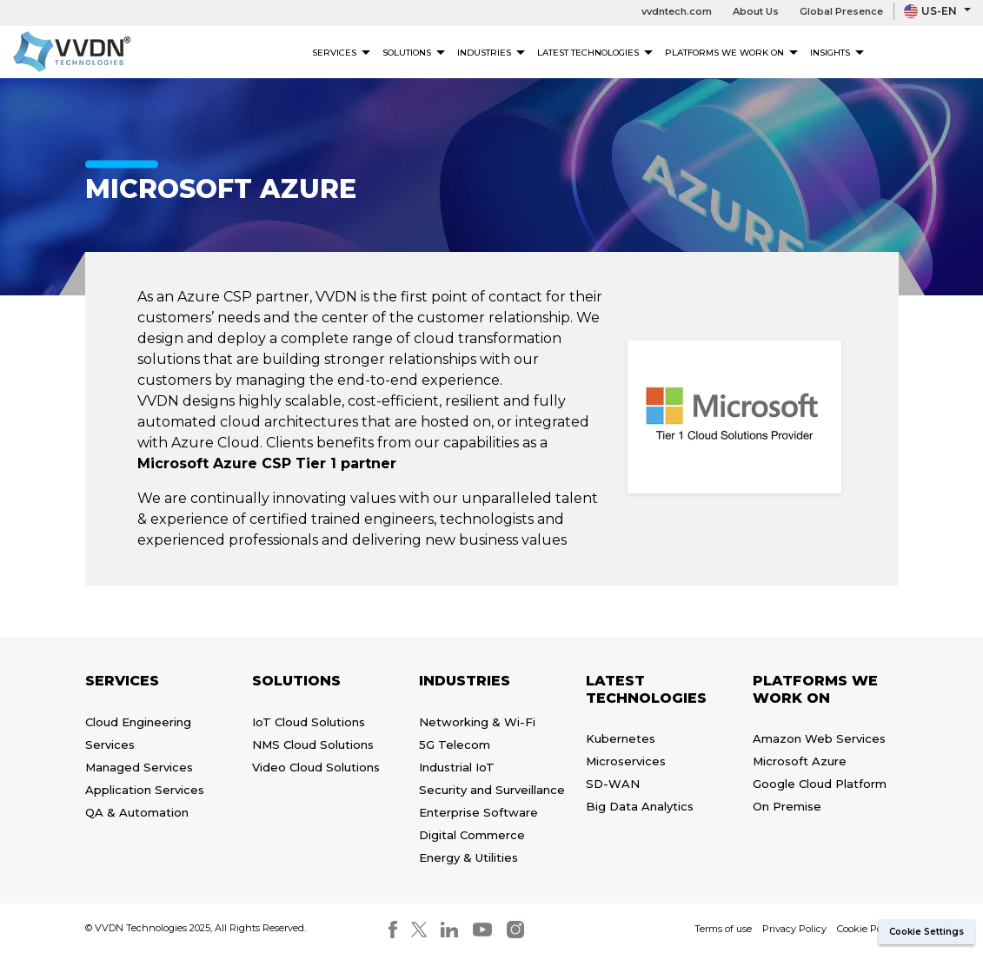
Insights (837, 52)
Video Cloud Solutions (316, 767)
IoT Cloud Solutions (308, 722)
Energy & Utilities (468, 857)
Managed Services (139, 767)
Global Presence (841, 11)
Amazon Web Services (819, 738)
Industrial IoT (457, 767)
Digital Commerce (472, 835)
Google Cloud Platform (820, 784)
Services (341, 52)
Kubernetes (620, 738)
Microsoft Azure (800, 761)
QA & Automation (137, 812)
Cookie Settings (926, 931)
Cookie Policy (867, 929)
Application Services (144, 790)
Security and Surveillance (492, 790)
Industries (491, 52)
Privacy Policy (794, 929)
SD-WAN (613, 784)
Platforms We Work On (731, 52)
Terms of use (723, 929)
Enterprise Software (478, 812)
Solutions (413, 52)
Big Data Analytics (640, 806)
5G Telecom (454, 744)
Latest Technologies (595, 52)
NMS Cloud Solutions (313, 744)
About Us (756, 11)
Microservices (626, 761)
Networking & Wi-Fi (477, 722)
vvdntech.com (676, 11)
